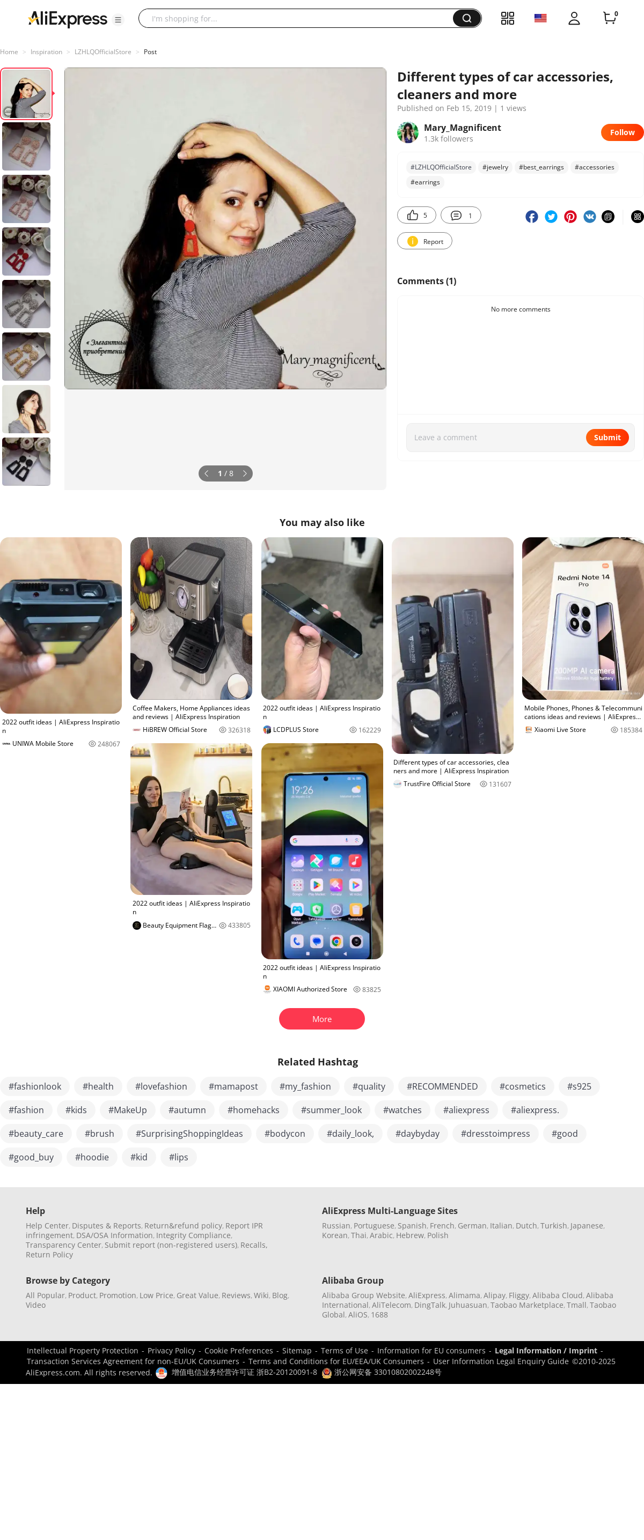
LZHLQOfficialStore (103, 51)
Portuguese (374, 1225)
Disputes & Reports (106, 1225)
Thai (359, 1235)
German (472, 1225)
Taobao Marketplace (527, 1305)
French (442, 1225)
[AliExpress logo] (67, 18)
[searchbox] (300, 18)
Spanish (412, 1225)
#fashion (26, 1110)
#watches (402, 1110)
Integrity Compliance (193, 1235)
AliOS (358, 1314)
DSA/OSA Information (114, 1235)
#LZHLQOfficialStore (441, 167)
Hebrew (410, 1235)
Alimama (464, 1295)
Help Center (47, 1225)
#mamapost (233, 1086)
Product (82, 1295)
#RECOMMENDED (442, 1086)
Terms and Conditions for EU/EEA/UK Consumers (336, 1361)
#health (98, 1086)
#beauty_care (36, 1133)
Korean (335, 1235)
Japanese (586, 1225)
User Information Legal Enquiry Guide (501, 1361)
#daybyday (418, 1133)
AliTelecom (391, 1305)
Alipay (495, 1295)
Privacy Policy (171, 1350)
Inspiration (46, 51)
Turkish (553, 1225)
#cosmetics (523, 1086)
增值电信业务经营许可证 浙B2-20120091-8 (244, 1372)
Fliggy (519, 1295)
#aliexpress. (535, 1110)
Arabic (381, 1235)
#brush (99, 1133)
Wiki (261, 1295)
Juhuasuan (468, 1305)
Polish (438, 1235)
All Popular (45, 1295)
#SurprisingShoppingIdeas (189, 1133)
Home (9, 51)
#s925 (579, 1086)
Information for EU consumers (431, 1350)
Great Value (197, 1295)
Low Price (156, 1295)
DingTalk (429, 1305)
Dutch (526, 1225)
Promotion (117, 1295)
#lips (178, 1157)
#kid (139, 1157)
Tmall (577, 1305)
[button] (118, 19)
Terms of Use (344, 1350)
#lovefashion (161, 1086)
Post (150, 51)
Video (36, 1305)
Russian (336, 1225)
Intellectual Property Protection (82, 1350)
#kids (76, 1110)
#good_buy (31, 1157)
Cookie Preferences (238, 1350)
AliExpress (426, 1295)
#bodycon (285, 1133)
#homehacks (254, 1110)
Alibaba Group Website (363, 1295)
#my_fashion (305, 1086)
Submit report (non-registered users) (171, 1245)
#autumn (187, 1110)
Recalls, (254, 1245)
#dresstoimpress (495, 1133)
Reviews (236, 1295)
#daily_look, (350, 1133)
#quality (369, 1086)
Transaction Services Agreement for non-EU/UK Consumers (133, 1361)
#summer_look (331, 1110)
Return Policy (49, 1254)
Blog (280, 1295)
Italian (501, 1225)
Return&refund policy (183, 1225)
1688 (379, 1314)
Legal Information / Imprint (546, 1350)
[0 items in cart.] (609, 18)
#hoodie (92, 1157)
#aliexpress (466, 1110)
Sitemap (297, 1350)
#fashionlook (35, 1086)
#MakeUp (127, 1110)
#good (565, 1133)
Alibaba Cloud (557, 1295)
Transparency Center (63, 1245)
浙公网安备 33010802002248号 (381, 1372)
